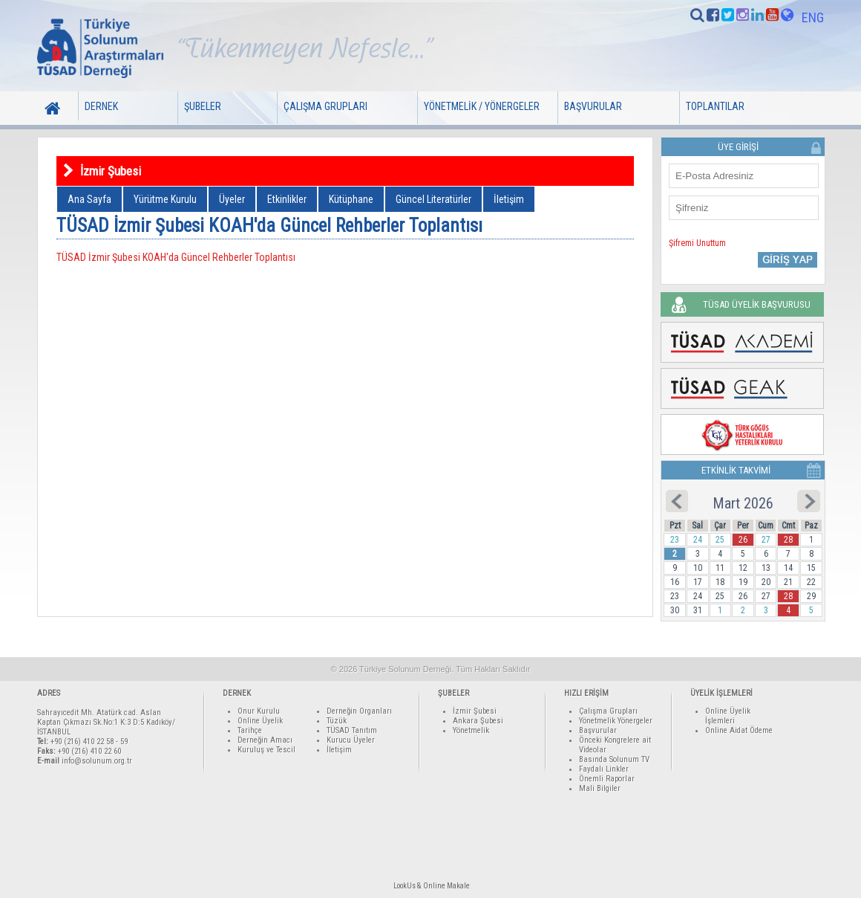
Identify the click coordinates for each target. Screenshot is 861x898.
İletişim (509, 199)
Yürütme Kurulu (165, 199)
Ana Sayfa (89, 199)
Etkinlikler (287, 199)
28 (788, 539)
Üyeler (232, 199)
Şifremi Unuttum (697, 243)
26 (743, 539)
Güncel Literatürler (433, 199)
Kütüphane (351, 199)
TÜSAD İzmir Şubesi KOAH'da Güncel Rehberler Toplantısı (175, 257)
